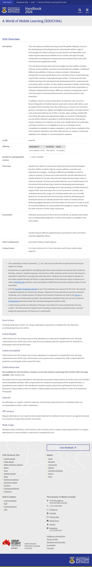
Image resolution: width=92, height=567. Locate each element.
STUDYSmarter (19, 282)
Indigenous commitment (56, 536)
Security (52, 524)
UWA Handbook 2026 (10, 455)
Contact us (8, 491)
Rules (6, 477)
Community (52, 465)
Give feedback (67, 447)
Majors (6, 468)
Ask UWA (52, 513)
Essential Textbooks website (26, 289)
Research (51, 462)
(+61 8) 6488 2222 (55, 530)
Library (77, 295)
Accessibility (51, 545)
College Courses (10, 474)
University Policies (10, 482)
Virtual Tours (54, 521)
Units (33, 2)
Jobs (5, 509)
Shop (50, 477)
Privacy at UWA (52, 539)
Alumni (51, 474)
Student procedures (11, 479)
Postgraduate (9, 462)
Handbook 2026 (22, 2)
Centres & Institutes (55, 471)
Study (50, 459)
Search (79, 10)
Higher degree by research (13, 465)
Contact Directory (10, 506)
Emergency (53, 528)
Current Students (10, 501)
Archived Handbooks (11, 488)
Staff (5, 504)
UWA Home (7, 2)
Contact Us (53, 509)
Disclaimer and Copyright (56, 542)
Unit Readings (14, 301)
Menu (87, 10)
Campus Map (54, 517)
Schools (51, 468)
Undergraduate (9, 459)
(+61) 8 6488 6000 (55, 506)
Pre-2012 (7, 485)
